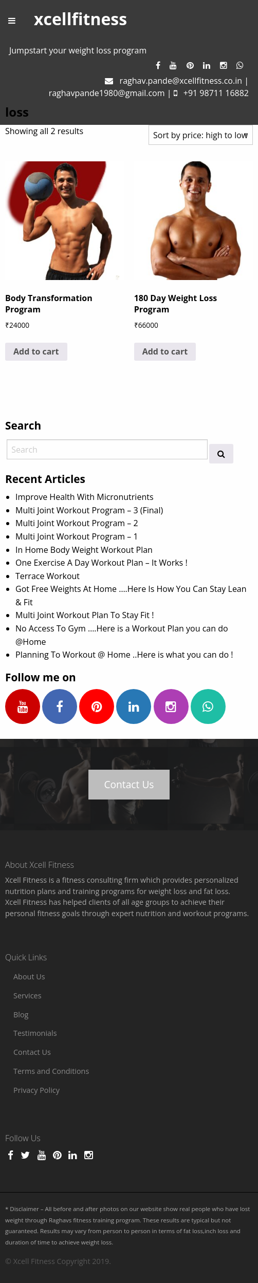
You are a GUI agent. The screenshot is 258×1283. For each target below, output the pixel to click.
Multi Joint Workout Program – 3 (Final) (89, 510)
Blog (20, 1014)
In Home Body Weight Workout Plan (84, 549)
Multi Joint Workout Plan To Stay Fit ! (84, 615)
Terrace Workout (47, 576)
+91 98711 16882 (216, 93)
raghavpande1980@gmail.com (107, 93)
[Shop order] (201, 135)
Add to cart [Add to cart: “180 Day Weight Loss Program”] (165, 351)
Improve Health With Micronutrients (84, 497)
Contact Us (129, 784)
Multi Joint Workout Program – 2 (76, 523)
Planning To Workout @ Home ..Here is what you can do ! (124, 654)
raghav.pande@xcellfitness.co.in (181, 80)
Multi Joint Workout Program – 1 (76, 536)
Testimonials (35, 1033)
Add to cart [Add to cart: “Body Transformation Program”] (36, 351)
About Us (29, 976)
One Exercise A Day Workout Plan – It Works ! (101, 562)
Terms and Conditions (51, 1071)
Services (27, 995)
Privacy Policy (36, 1090)
